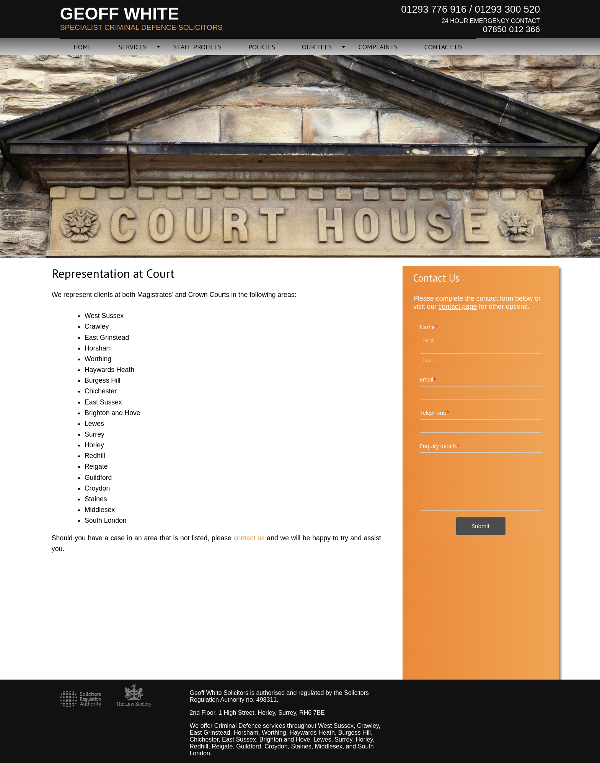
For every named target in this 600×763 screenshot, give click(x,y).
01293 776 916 (433, 9)
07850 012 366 (511, 29)
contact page (458, 306)
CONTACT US (443, 46)
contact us (249, 538)
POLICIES (261, 46)
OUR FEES (317, 46)
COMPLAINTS (378, 46)
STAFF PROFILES (197, 46)
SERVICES (133, 46)
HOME (82, 46)
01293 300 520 (507, 9)
